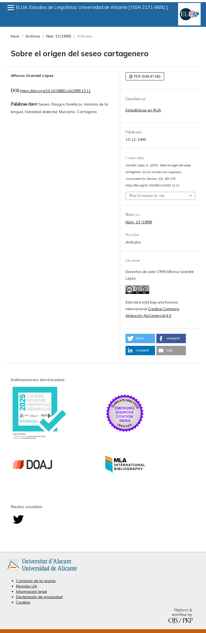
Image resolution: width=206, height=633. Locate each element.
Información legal (31, 591)
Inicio (15, 36)
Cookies (23, 602)
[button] (140, 338)
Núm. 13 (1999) (58, 36)
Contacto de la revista (36, 580)
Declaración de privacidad (39, 596)
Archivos (32, 36)
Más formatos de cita (146, 195)
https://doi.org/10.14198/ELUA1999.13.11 (55, 90)
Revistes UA (26, 586)
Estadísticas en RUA (143, 110)
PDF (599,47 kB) (146, 76)
